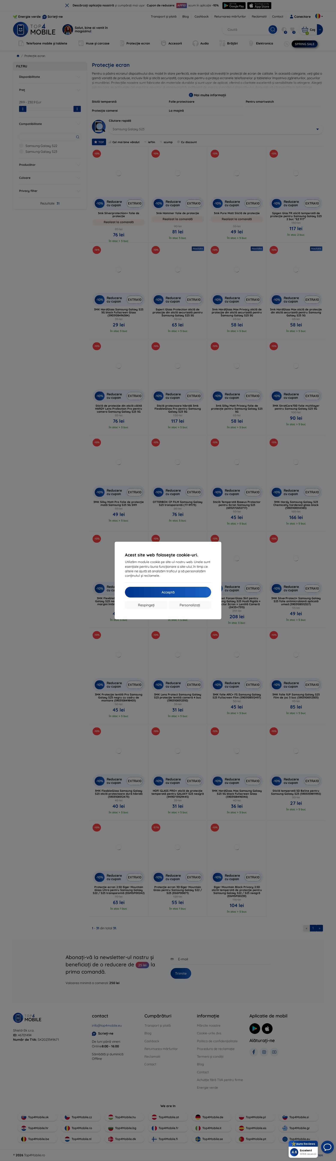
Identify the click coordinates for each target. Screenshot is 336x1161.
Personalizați (190, 605)
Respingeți (146, 605)
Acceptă (168, 592)
